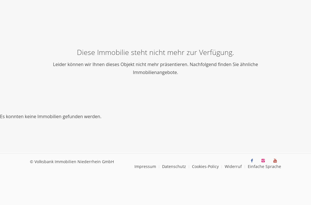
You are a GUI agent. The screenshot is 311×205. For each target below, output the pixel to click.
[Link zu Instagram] (263, 160)
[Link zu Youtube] (275, 160)
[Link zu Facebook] (252, 160)
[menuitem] (145, 166)
